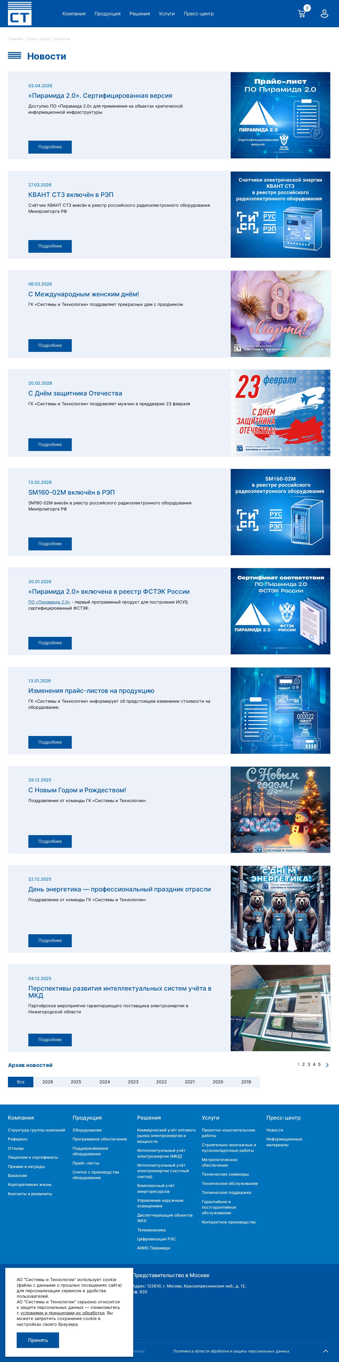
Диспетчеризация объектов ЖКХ (165, 1218)
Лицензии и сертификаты (33, 1157)
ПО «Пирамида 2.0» (49, 602)
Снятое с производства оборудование (96, 1175)
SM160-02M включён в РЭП (71, 492)
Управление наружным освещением (160, 1203)
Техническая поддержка (226, 1192)
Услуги (167, 13)
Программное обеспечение (100, 1139)
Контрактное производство (229, 1222)
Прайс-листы (86, 1163)
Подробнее (52, 146)
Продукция (108, 13)
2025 (76, 1081)
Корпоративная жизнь (30, 1184)
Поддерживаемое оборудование (90, 1151)
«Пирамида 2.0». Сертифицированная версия (100, 95)
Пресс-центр (199, 13)
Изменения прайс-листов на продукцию (91, 690)
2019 (246, 1081)
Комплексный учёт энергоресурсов (156, 1188)
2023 (133, 1081)
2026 (47, 1081)
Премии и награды (26, 1166)
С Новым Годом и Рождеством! (77, 790)
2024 (104, 1081)
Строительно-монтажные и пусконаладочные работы (229, 1147)
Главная (16, 38)
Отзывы (16, 1148)
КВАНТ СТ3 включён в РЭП (71, 194)
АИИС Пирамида (153, 1247)
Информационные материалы (284, 1141)
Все (20, 1081)
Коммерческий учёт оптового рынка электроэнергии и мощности (166, 1136)
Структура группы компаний (36, 1130)
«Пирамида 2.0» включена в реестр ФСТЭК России (109, 591)
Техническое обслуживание (230, 1183)
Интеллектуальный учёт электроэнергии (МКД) (161, 1153)
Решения (140, 13)
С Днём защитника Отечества (75, 393)
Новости (274, 1130)
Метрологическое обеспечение (220, 1162)
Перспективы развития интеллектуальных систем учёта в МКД (120, 992)
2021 (190, 1081)
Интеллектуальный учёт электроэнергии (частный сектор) (163, 1171)
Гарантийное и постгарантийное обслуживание (219, 1207)
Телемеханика (151, 1229)
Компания (74, 13)
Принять (38, 1340)
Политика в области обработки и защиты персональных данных (231, 1351)
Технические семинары (225, 1174)
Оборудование (87, 1130)
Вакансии (17, 1175)
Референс (18, 1139)
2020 (218, 1081)
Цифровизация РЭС (156, 1238)
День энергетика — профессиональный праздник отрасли (119, 889)
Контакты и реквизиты (30, 1193)
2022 (161, 1081)
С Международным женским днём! (83, 294)
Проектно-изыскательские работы (228, 1133)
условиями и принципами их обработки (62, 1312)
